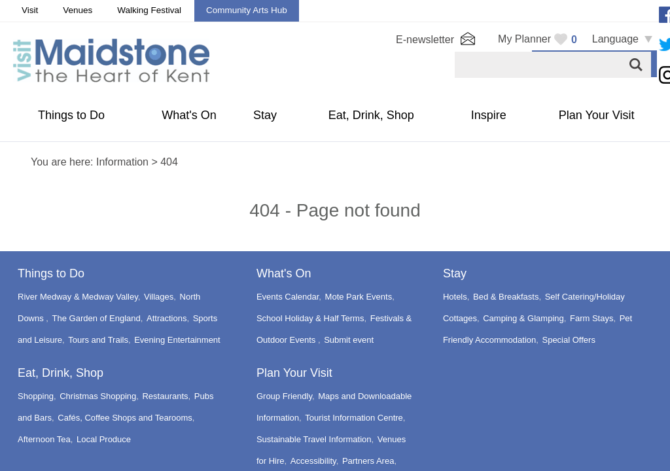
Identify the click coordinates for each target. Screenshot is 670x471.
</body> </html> (335, 235)
